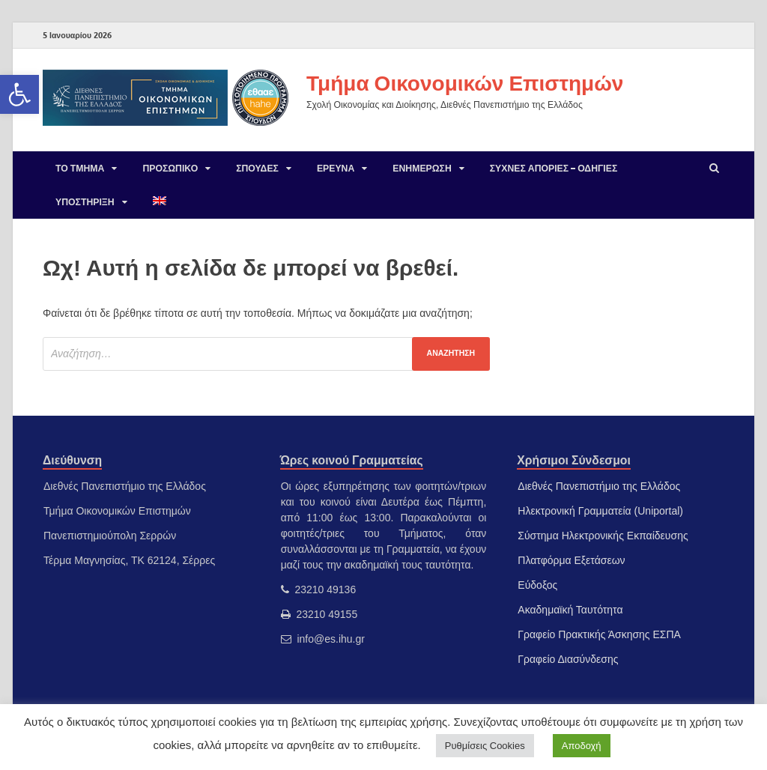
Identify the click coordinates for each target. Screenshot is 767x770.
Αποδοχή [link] (581, 745)
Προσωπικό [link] (170, 168)
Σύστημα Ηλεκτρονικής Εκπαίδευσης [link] (603, 536)
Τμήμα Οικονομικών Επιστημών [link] (464, 82)
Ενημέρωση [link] (421, 168)
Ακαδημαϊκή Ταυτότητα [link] (570, 610)
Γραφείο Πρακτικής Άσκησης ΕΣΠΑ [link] (599, 634)
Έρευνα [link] (335, 168)
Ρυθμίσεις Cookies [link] (485, 745)
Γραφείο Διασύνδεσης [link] (568, 659)
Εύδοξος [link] (537, 585)
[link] (19, 94)
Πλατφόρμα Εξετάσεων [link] (571, 560)
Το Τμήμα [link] (79, 168)
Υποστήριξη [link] (85, 201)
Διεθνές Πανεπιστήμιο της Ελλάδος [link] (599, 486)
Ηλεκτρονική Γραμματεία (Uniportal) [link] (600, 511)
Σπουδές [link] (257, 168)
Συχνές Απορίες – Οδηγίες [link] (554, 168)
